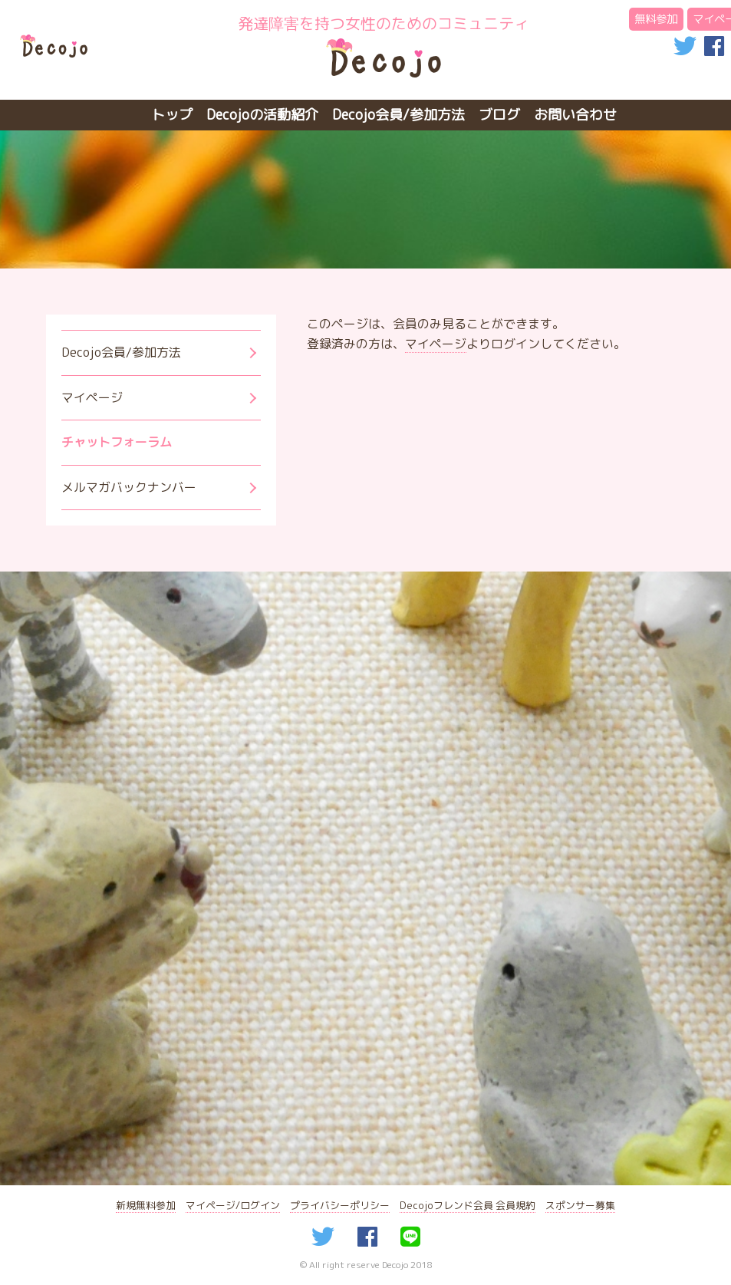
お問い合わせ (575, 114)
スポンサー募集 (580, 1205)
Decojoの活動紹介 (262, 114)
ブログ (499, 114)
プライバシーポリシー (340, 1205)
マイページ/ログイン (233, 1205)
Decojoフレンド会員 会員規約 (467, 1205)
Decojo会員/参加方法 (398, 114)
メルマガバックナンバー (128, 487)
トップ (172, 114)
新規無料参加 (146, 1205)
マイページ (435, 343)
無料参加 (655, 19)
